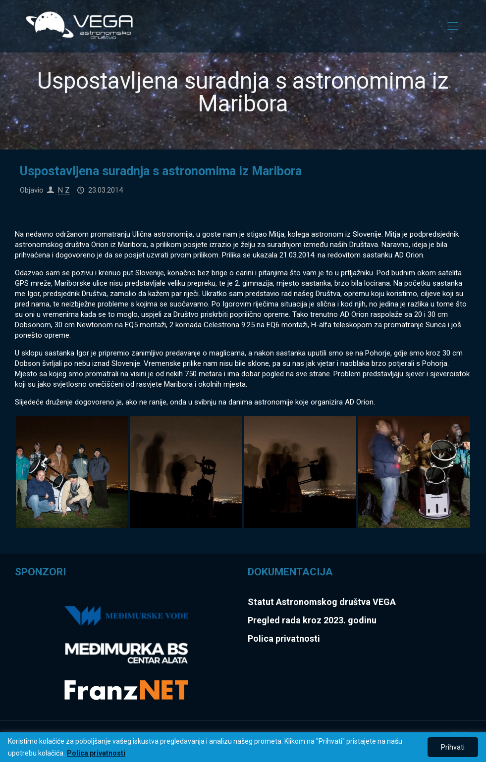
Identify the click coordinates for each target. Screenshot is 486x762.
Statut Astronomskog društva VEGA (322, 602)
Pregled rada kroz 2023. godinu (312, 620)
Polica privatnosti (96, 753)
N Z (64, 190)
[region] (243, 747)
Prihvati (453, 747)
